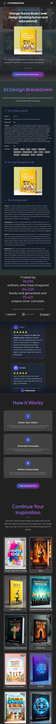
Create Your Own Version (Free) (28, 74)
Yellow (22, 149)
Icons (28, 149)
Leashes (47, 152)
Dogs (35, 152)
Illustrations (17, 152)
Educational (41, 149)
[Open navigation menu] (51, 3)
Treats (33, 154)
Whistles (16, 154)
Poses (41, 152)
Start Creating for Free (28, 486)
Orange (16, 149)
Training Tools (25, 154)
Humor (34, 149)
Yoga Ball (39, 154)
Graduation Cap (27, 152)
